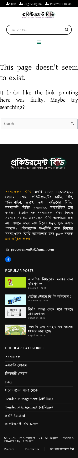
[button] (39, 42)
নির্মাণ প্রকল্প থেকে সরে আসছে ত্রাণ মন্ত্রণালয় (50, 312)
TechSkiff (27, 441)
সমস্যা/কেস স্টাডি (18, 192)
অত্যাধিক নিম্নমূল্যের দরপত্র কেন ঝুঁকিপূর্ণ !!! (50, 282)
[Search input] (37, 30)
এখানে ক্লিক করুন (17, 239)
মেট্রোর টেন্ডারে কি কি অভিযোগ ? (49, 296)
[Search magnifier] (67, 30)
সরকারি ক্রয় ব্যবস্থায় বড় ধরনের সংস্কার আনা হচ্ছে (50, 329)
